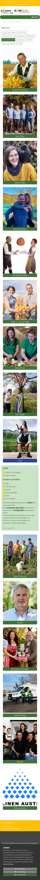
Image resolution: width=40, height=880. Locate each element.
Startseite (3, 22)
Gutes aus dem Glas (7, 43)
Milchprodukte (31, 36)
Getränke (29, 40)
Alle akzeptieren (14, 874)
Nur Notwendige (14, 872)
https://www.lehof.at (9, 528)
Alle (3, 32)
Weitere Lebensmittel (8, 40)
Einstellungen (14, 869)
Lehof (17, 22)
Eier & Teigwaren (19, 36)
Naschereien (20, 40)
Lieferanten (11, 22)
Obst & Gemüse (11, 32)
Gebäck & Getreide (7, 36)
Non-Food (19, 43)
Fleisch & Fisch (22, 32)
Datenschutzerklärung (8, 864)
